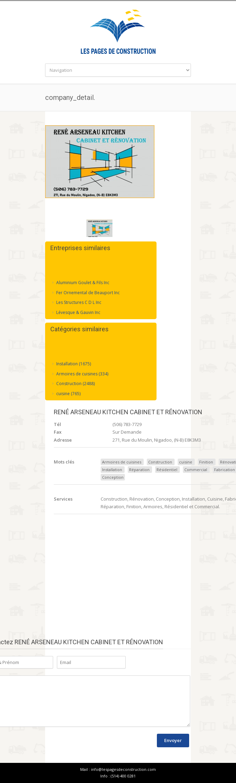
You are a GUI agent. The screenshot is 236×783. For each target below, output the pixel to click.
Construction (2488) (75, 383)
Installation (112, 469)
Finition (206, 462)
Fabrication (224, 469)
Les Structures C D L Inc (78, 302)
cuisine (185, 462)
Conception (113, 477)
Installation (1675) (73, 363)
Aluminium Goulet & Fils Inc (82, 282)
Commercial (195, 469)
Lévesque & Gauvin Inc (78, 312)
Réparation (139, 469)
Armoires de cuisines (121, 462)
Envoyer (173, 740)
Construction (160, 462)
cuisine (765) (68, 393)
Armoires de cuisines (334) (82, 373)
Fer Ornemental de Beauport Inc (88, 292)
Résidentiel (167, 469)
